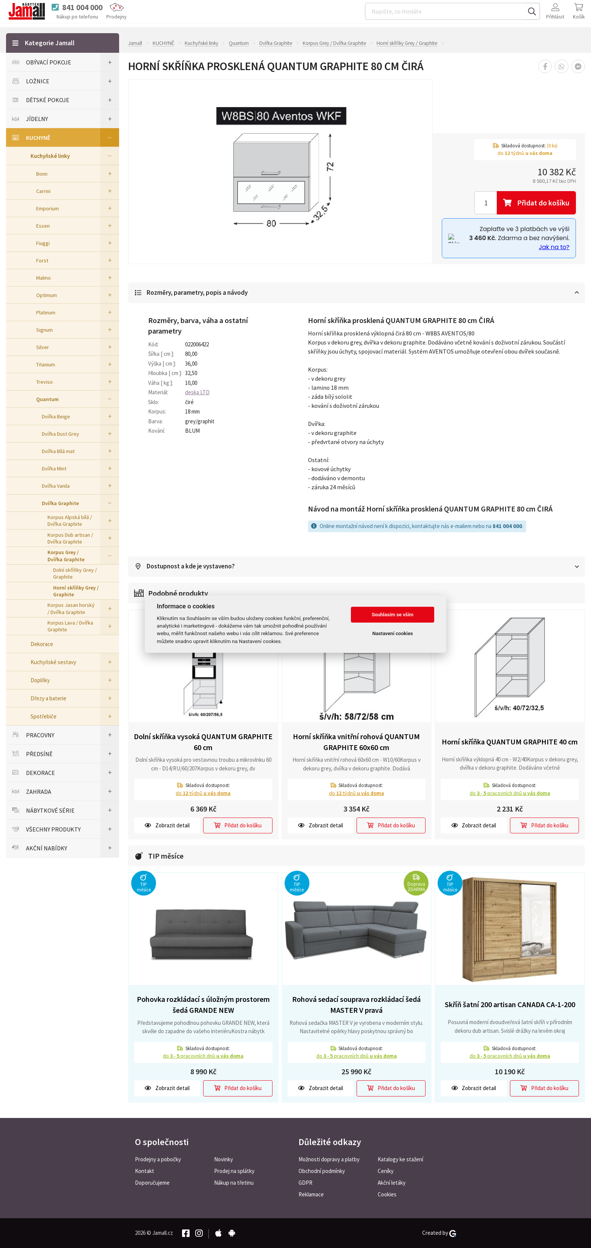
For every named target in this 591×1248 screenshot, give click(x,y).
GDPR (305, 1182)
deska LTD (197, 392)
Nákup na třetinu (234, 1182)
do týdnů (203, 793)
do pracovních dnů (510, 793)
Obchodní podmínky (322, 1170)
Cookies (387, 1194)
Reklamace (311, 1194)
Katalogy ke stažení (400, 1159)
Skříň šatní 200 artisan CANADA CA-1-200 (510, 1004)
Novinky (223, 1159)
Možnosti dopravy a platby (329, 1159)
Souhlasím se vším (392, 614)
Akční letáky (392, 1182)
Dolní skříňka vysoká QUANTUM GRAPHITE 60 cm (203, 742)
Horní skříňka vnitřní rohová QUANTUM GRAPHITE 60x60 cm (356, 742)
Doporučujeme (152, 1182)
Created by (439, 1233)
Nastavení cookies (392, 633)
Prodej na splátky (234, 1170)
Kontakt (144, 1170)
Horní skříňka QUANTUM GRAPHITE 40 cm (510, 742)
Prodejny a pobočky (158, 1159)
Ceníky (385, 1170)
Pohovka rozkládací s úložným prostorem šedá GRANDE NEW (203, 1005)
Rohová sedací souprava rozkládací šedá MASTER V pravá (356, 1005)
